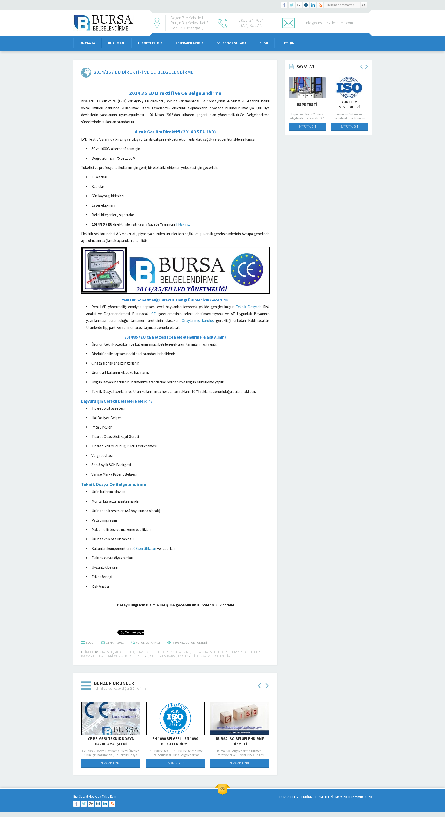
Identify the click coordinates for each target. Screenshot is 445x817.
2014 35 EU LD (124, 652)
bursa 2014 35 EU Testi (247, 652)
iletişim (288, 43)
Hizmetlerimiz (150, 43)
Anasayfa (87, 43)
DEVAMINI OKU (111, 763)
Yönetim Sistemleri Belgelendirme (349, 106)
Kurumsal (116, 43)
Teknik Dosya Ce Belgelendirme (113, 484)
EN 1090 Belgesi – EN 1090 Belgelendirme (175, 741)
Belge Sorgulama (231, 43)
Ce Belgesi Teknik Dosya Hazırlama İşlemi (111, 741)
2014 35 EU (106, 652)
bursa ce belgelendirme (100, 656)
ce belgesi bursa (163, 656)
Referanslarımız (189, 43)
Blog (263, 43)
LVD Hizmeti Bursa (191, 656)
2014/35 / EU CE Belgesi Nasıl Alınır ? (163, 652)
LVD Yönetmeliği (219, 656)
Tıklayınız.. (183, 224)
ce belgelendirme (134, 656)
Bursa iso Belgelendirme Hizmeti (240, 741)
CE (153, 313)
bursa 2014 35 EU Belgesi (210, 652)
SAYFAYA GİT (307, 126)
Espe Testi (307, 104)
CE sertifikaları (144, 548)
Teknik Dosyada (248, 306)
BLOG (90, 642)
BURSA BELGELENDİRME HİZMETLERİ (306, 797)
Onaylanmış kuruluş (198, 320)
